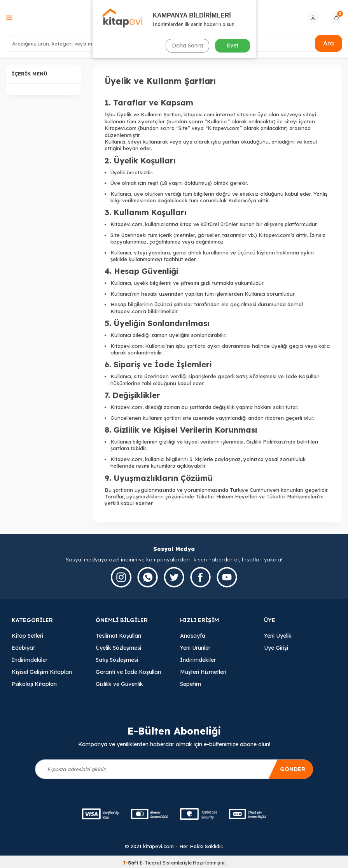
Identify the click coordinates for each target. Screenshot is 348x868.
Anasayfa (192, 635)
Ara (328, 43)
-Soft (131, 863)
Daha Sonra (187, 45)
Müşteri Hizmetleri (203, 671)
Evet (232, 45)
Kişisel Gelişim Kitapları (42, 671)
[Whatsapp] (147, 577)
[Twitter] (174, 577)
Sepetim (190, 683)
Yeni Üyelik (278, 635)
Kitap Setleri (27, 635)
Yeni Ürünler (195, 647)
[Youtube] (227, 577)
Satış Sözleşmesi (117, 659)
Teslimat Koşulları (118, 635)
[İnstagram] (121, 577)
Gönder (292, 769)
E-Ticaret (150, 863)
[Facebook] (200, 577)
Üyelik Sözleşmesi (118, 647)
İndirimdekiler (29, 659)
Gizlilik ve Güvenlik (119, 683)
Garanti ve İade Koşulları (128, 671)
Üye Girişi (276, 647)
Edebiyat (23, 647)
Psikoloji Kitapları (34, 683)
